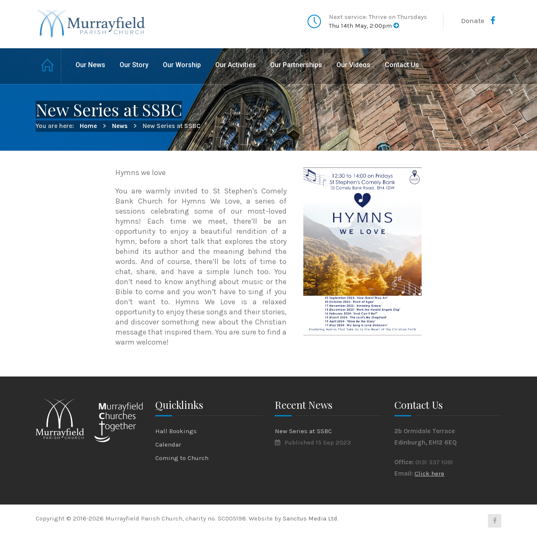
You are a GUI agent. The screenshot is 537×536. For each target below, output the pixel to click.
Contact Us (402, 65)
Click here (429, 473)
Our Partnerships (296, 65)
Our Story (134, 65)
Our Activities (235, 65)
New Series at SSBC (303, 431)
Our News (90, 65)
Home (48, 66)
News (120, 126)
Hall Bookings (176, 431)
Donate (473, 20)
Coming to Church (182, 458)
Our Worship (182, 65)
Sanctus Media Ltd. (311, 518)
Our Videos (353, 65)
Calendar (168, 444)
